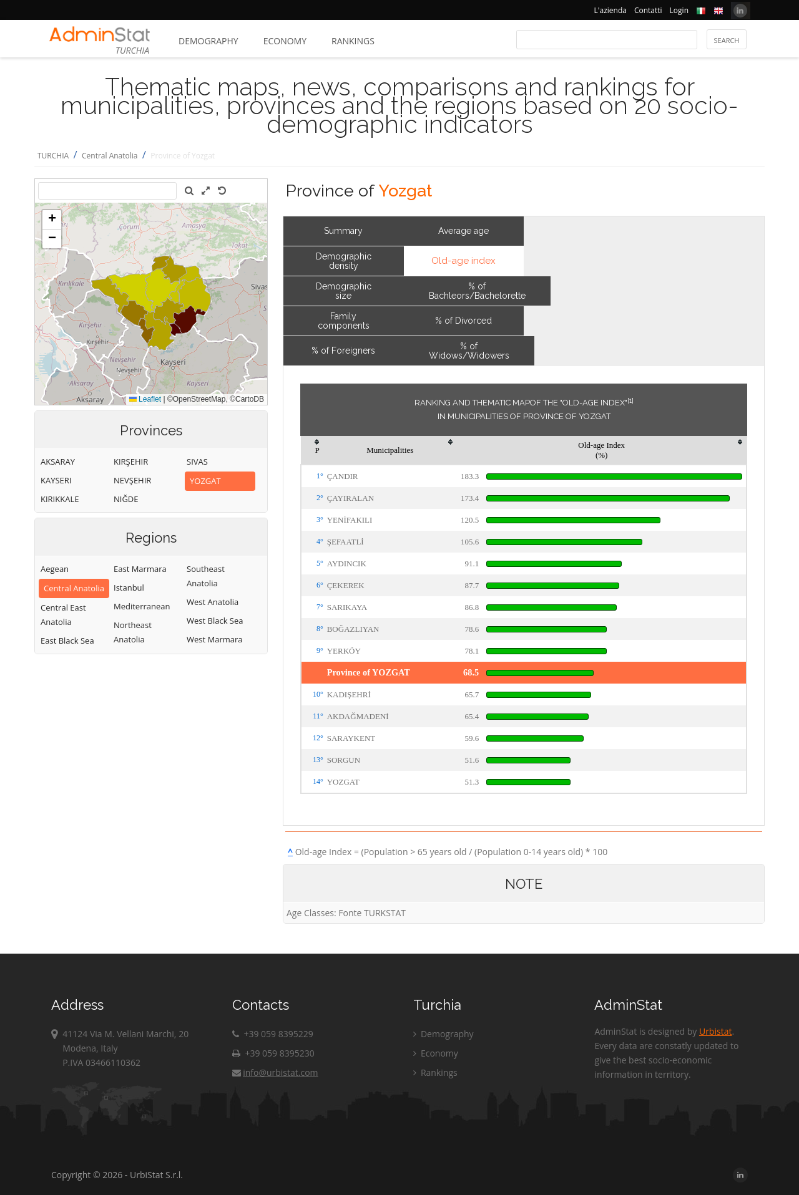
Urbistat (715, 1031)
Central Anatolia (110, 155)
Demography (208, 41)
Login (679, 10)
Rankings (353, 41)
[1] (630, 400)
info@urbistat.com (275, 1072)
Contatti (648, 10)
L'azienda (610, 10)
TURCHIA (53, 155)
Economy (284, 41)
